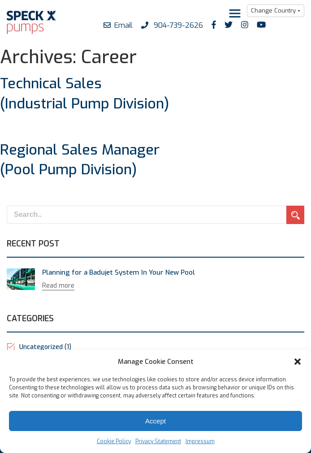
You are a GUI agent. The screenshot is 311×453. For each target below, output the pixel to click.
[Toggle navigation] (235, 13)
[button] (297, 361)
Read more (58, 285)
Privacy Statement (158, 441)
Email (118, 25)
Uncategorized (45, 347)
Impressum (200, 441)
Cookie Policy (114, 441)
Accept (155, 421)
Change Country (273, 10)
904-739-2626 (172, 25)
